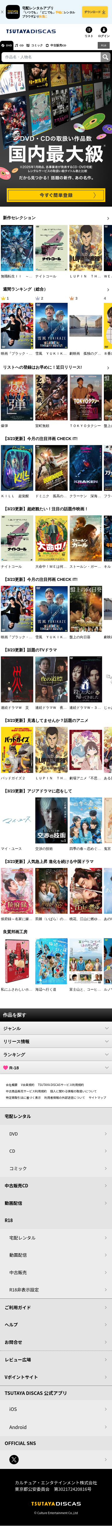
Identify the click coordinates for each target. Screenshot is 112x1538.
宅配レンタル (22, 1241)
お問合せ (13, 1345)
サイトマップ (97, 1101)
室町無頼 (42, 429)
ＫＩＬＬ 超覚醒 (15, 500)
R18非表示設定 (24, 1293)
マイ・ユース (11, 852)
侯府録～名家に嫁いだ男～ (22, 922)
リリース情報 (56, 1044)
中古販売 (18, 1275)
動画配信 (13, 1206)
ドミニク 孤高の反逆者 (54, 500)
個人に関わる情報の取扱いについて (73, 1094)
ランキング (56, 1058)
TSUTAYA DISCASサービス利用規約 (61, 1088)
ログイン (104, 39)
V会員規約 (27, 1088)
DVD (11, 48)
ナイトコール (45, 279)
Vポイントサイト (21, 1380)
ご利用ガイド (18, 1310)
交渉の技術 (44, 852)
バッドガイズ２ (13, 781)
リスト (89, 39)
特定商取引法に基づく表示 (23, 1101)
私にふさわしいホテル (18, 993)
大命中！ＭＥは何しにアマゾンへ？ (63, 570)
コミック (46, 48)
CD (27, 48)
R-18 (56, 1071)
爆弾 (4, 429)
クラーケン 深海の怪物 (88, 500)
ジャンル (56, 1031)
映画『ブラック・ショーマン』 (25, 357)
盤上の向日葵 (79, 640)
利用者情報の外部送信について (64, 1101)
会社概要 (12, 1088)
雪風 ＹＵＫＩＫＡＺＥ (54, 357)
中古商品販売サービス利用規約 (26, 1094)
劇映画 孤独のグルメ (86, 357)
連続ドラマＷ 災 (15, 711)
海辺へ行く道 (45, 993)
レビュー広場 (18, 1363)
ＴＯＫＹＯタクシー (85, 429)
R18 (103, 48)
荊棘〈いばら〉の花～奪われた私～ (63, 922)
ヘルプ (11, 1328)
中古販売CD (71, 48)
